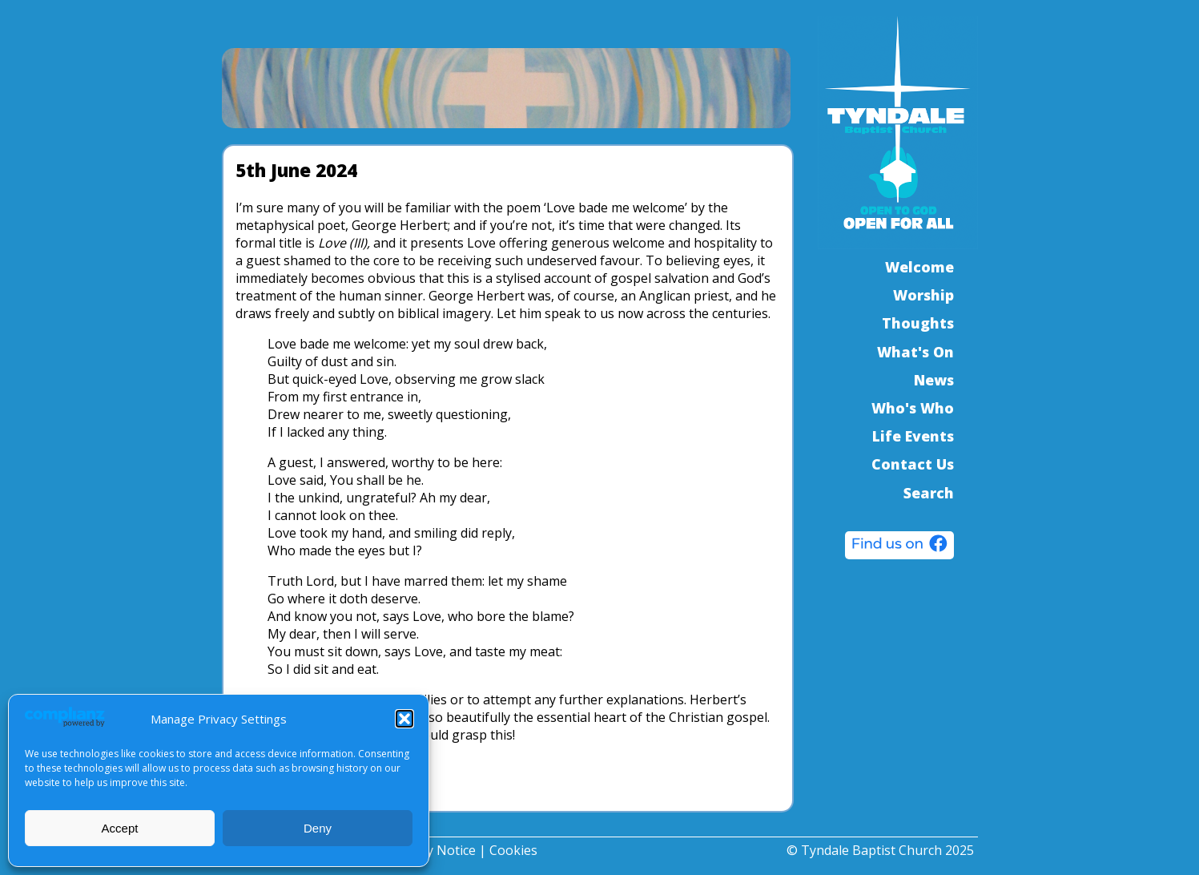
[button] (404, 719)
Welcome (919, 266)
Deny (318, 828)
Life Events (913, 436)
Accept (120, 828)
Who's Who (912, 407)
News (934, 379)
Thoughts (918, 323)
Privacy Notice (433, 850)
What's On (915, 351)
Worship (923, 294)
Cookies (513, 850)
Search (928, 492)
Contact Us (912, 464)
